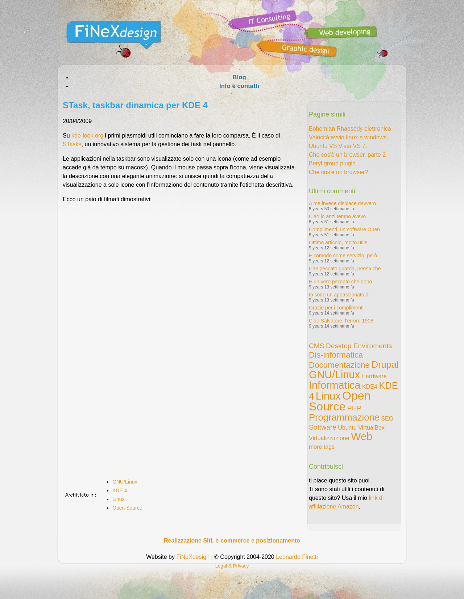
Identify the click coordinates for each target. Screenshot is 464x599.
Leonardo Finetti (297, 557)
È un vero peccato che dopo (340, 281)
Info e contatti (239, 86)
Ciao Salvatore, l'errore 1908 (341, 321)
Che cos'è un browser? (338, 172)
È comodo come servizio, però (343, 255)
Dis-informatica (336, 354)
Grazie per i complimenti (336, 308)
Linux (118, 499)
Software (322, 427)
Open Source (127, 508)
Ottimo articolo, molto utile (338, 242)
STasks (72, 144)
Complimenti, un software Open (344, 229)
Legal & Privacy (232, 566)
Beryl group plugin (332, 163)
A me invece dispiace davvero (342, 203)
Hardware (373, 376)
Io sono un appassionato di (339, 295)
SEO (387, 418)
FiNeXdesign (193, 557)
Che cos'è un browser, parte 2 (347, 155)
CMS (316, 346)
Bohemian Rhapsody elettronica (350, 129)
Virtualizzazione (329, 438)
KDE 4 (119, 490)
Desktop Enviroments (359, 346)
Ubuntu (347, 428)
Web (361, 436)
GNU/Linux (124, 482)
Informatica (334, 385)
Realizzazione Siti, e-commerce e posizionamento (232, 540)
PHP (354, 408)
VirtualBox (371, 428)
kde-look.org (87, 135)
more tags (322, 447)
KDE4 (369, 387)
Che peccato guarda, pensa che (345, 268)
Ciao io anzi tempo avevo (337, 216)
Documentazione (339, 365)
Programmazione (344, 417)
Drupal (384, 364)
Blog (239, 77)
